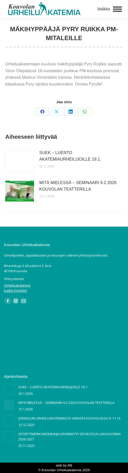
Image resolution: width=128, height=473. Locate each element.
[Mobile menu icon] (109, 9)
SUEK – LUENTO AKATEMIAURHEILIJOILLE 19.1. (70, 156)
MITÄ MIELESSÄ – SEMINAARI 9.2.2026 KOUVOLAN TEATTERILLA (77, 186)
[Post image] (19, 161)
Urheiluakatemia (17, 285)
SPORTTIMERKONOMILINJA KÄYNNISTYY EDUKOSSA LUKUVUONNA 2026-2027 (69, 436)
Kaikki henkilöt (15, 290)
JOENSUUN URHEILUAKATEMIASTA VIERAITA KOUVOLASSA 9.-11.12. (69, 418)
